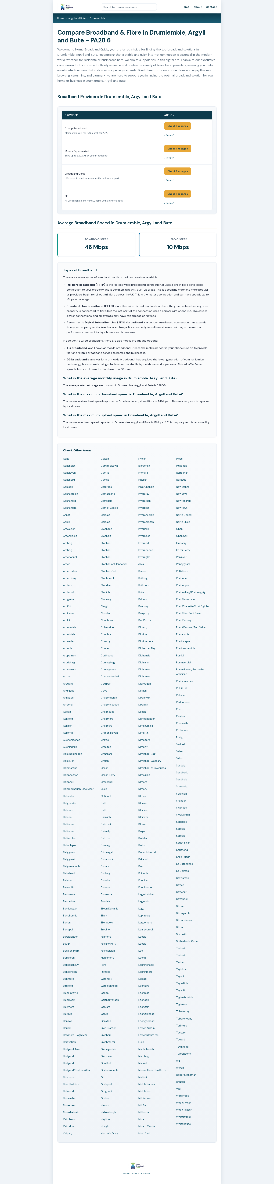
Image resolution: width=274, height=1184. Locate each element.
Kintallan (143, 838)
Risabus (180, 716)
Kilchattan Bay (147, 648)
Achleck (68, 487)
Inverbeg (143, 508)
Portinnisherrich (185, 648)
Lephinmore (145, 972)
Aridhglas (68, 690)
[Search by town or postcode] (129, 6)
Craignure (106, 726)
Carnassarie (108, 494)
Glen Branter (108, 1028)
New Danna (182, 487)
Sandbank (182, 772)
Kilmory (142, 789)
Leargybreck (145, 929)
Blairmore (68, 1007)
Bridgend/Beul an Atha (76, 1070)
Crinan (104, 768)
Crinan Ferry (108, 775)
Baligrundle (69, 803)
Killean (142, 712)
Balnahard (69, 873)
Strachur (181, 892)
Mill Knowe (144, 1098)
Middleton (144, 1091)
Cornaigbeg (108, 662)
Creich (105, 761)
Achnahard (69, 501)
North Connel (184, 515)
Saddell (180, 744)
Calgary (67, 1133)
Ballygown (69, 852)
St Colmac (182, 871)
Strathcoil (182, 899)
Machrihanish (146, 1049)
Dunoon (105, 887)
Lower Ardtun (146, 1028)
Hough (105, 1126)
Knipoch (143, 873)
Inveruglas (144, 557)
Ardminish (69, 634)
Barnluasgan (70, 908)
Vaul (178, 1089)
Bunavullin (69, 1098)
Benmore (68, 979)
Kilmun (142, 796)
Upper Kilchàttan (186, 1075)
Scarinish (181, 793)
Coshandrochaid (110, 676)
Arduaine (68, 683)
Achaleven (69, 472)
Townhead (182, 1046)
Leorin (142, 957)
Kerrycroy (144, 613)
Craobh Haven (109, 732)
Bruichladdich (71, 1084)
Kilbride (142, 634)
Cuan (104, 789)
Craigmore (107, 719)
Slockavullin (183, 814)
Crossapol (107, 782)
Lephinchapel (146, 965)
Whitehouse (183, 1124)
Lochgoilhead (146, 1021)
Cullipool (106, 796)
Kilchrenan (144, 676)
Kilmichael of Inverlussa (152, 768)
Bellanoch (69, 957)
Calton (105, 459)
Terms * (170, 135)
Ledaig (142, 936)
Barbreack (69, 894)
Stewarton (182, 878)
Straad (180, 885)
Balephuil (68, 782)
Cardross (106, 487)
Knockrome (145, 887)
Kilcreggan (144, 683)
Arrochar (68, 704)
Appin (66, 522)
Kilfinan (142, 690)
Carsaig (105, 515)
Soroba (180, 829)
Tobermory (182, 1011)
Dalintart (106, 824)
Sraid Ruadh (183, 857)
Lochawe (143, 986)
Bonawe (68, 1021)
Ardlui (66, 620)
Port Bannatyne (185, 599)
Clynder (105, 613)
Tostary (181, 1032)
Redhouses (183, 702)
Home (185, 7)
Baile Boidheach (72, 754)
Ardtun (67, 676)
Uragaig (180, 1082)
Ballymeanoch (71, 866)
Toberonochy (184, 1018)
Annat (66, 515)
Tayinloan (181, 969)
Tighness (181, 1004)
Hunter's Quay (109, 1133)
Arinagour (68, 697)
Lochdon (143, 1000)
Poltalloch (182, 571)
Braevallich (69, 1042)
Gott (104, 1077)
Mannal (142, 1063)
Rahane (180, 695)
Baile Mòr (68, 761)
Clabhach (106, 529)
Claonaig (106, 599)
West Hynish (183, 1103)
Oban (179, 529)
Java (141, 564)
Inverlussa (144, 536)
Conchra (106, 634)
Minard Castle (146, 1126)
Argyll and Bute (77, 18)
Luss (141, 1042)
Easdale (105, 901)
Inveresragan (146, 522)
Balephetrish (70, 775)
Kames (142, 571)
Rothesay (182, 730)
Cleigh (104, 606)
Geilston (106, 1021)
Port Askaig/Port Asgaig (190, 592)
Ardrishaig (69, 662)
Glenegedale (108, 1049)
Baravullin (68, 887)
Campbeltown (109, 465)
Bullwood (68, 1091)
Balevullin (68, 796)
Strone (180, 906)
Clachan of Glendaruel (114, 564)
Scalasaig (182, 786)
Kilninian (142, 810)
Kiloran (142, 824)
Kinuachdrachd (147, 852)
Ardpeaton (69, 655)
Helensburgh (108, 1112)
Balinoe (67, 817)
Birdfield (68, 986)
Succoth (181, 934)
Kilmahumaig (145, 726)
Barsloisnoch (70, 936)
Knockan (143, 880)
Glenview (106, 1056)
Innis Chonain (146, 487)
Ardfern (67, 585)
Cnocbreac (107, 620)
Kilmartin (143, 732)
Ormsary (181, 543)
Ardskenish (69, 669)
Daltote (105, 838)
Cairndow (68, 1126)
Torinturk (181, 1025)
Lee (140, 950)
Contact (211, 7)
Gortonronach (109, 1070)
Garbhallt (106, 979)
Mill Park (143, 1105)
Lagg (141, 908)
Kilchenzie (144, 655)
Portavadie (182, 634)
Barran (67, 922)
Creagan (106, 747)
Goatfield (106, 1063)
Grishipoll (106, 1084)
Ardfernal (68, 592)
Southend (182, 850)
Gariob (105, 993)
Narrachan (182, 472)
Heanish (105, 1105)
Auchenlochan (71, 740)
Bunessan (69, 1105)
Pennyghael (183, 564)
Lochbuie (143, 993)
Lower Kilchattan (148, 1035)
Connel (105, 648)
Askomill (68, 732)
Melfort (142, 1077)
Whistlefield (183, 1117)
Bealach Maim (71, 950)
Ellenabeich (107, 922)
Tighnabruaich (184, 997)
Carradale (106, 501)
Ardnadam (69, 641)
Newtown (182, 508)
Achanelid (69, 479)
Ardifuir (67, 606)
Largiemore (145, 922)
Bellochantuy (71, 965)
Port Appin (182, 585)
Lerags (142, 979)
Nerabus (181, 479)
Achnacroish (70, 494)
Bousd (67, 1028)
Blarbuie (68, 1014)
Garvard (105, 1007)
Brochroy (68, 1077)
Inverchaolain (146, 515)
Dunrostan (107, 894)
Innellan (142, 479)
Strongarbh (183, 913)
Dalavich (106, 817)
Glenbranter (108, 1042)
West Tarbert (184, 1110)
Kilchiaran (143, 662)
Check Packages (177, 125)
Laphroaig (144, 915)
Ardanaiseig (70, 536)
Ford (103, 965)
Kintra (141, 845)
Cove (104, 690)
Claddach (106, 585)
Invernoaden (145, 550)
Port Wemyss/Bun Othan (191, 627)
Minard (142, 1119)
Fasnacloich (108, 950)
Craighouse (107, 712)
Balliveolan (69, 838)
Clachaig (106, 536)
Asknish (67, 726)
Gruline (105, 1098)
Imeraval (143, 472)
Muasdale (182, 465)
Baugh (66, 943)
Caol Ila (105, 472)
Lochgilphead (146, 1014)
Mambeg (143, 1056)
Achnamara (70, 508)
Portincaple (183, 641)
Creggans (107, 754)
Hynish (142, 459)
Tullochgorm (183, 1053)
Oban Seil (182, 536)
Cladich (105, 592)
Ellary (104, 915)
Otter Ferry (183, 550)
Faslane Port (108, 943)
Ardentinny (69, 578)
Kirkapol (142, 859)
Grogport (106, 1091)
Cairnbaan (69, 1119)
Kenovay (143, 606)
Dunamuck (107, 859)
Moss (179, 459)
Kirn (140, 866)
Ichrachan (144, 465)
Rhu (178, 709)
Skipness (181, 807)
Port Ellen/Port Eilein (188, 613)
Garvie (105, 1014)
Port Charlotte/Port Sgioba (192, 606)
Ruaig (179, 737)
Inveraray (143, 494)
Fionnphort (107, 957)
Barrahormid (70, 915)
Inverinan (143, 529)
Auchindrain (70, 747)
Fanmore (106, 936)
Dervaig (105, 845)
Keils (141, 592)
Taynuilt (181, 976)
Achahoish (69, 465)
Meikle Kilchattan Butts (152, 1070)
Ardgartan (69, 599)
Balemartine (70, 768)
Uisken (180, 1067)
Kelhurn (142, 599)
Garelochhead (109, 986)
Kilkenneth (144, 697)
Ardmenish (69, 627)
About (198, 7)
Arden (66, 564)
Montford (144, 1133)
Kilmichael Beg (147, 754)
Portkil (180, 655)
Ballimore (68, 824)
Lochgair (143, 1007)
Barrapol (68, 929)
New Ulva (181, 494)
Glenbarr (106, 1035)
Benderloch (70, 972)
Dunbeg (105, 873)
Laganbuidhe (146, 894)
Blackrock (69, 1000)
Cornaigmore (108, 669)
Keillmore (143, 585)
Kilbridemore (145, 641)
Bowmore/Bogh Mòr (75, 1035)
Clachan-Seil (108, 571)
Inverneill (143, 543)
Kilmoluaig (144, 775)
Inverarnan (144, 501)
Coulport (106, 683)
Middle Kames (146, 1084)
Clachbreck (107, 578)
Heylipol (105, 1119)
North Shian (183, 522)
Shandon (181, 800)
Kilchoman (144, 669)
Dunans (105, 866)
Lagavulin (143, 901)
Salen (179, 751)
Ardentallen (70, 571)
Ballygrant (69, 859)
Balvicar (67, 880)
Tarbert (180, 948)
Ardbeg (67, 543)
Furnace (105, 972)
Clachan (105, 543)
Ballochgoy (69, 845)
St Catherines (184, 864)
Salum (179, 758)
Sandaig (181, 765)
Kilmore (142, 782)
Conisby (105, 641)
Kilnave (142, 803)
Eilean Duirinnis (109, 908)
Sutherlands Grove (187, 941)
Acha (66, 459)
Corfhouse (107, 655)
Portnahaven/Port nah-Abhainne (190, 672)
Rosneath (182, 723)
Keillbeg (143, 578)
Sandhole (181, 779)
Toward (180, 1039)
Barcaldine (69, 901)
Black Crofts (70, 993)
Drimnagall (107, 852)
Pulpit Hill (181, 688)
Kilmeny (142, 747)
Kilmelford (144, 740)
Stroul (179, 927)
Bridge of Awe (71, 1049)
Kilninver (143, 817)
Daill (103, 803)
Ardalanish (69, 529)
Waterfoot (182, 1096)
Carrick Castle (109, 508)
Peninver (181, 557)
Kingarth (143, 831)
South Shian (183, 843)
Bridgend (68, 1056)
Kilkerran (143, 704)
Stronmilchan (184, 920)
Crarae (105, 740)
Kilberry (142, 627)
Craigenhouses (110, 704)
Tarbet (180, 962)
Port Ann (181, 578)
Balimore (68, 810)
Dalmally (106, 831)
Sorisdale (181, 822)
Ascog (67, 712)
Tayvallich (182, 983)
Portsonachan (184, 681)
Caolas (105, 479)
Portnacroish (184, 662)
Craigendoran (109, 697)
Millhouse (143, 1112)
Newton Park (183, 501)
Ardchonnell (70, 557)
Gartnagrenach (110, 1000)
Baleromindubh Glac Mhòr (78, 789)
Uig (178, 1060)
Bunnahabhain (71, 1112)
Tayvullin (181, 990)
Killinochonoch (146, 719)
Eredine (105, 929)
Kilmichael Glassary (149, 761)
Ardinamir (68, 613)
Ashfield (68, 719)
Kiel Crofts (144, 620)
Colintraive (107, 627)
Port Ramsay (184, 620)
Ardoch (67, 648)
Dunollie (105, 880)
